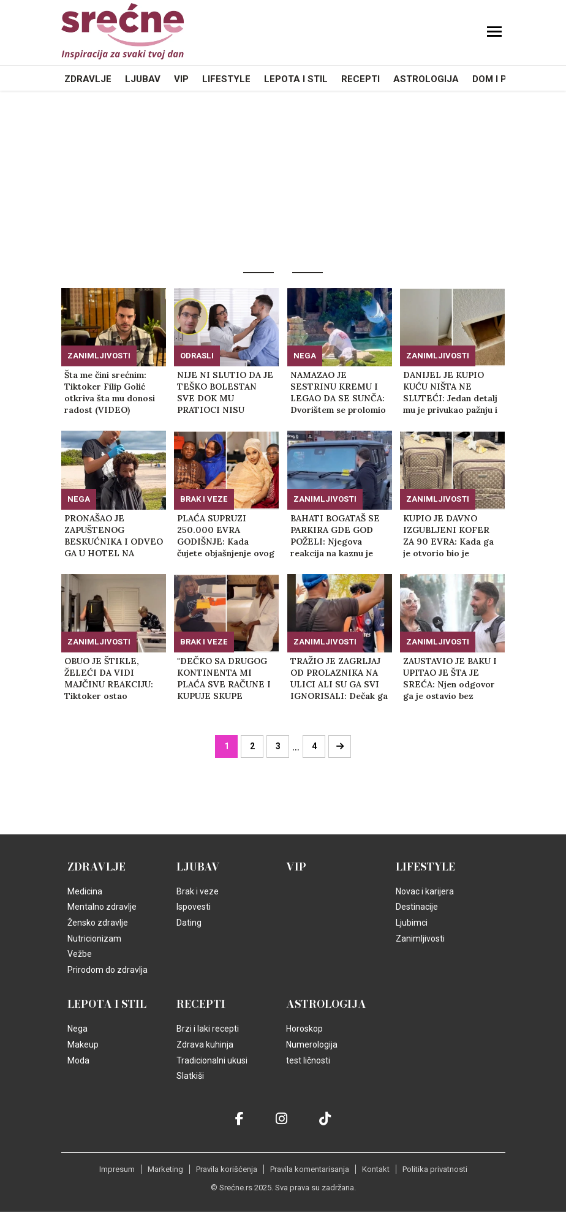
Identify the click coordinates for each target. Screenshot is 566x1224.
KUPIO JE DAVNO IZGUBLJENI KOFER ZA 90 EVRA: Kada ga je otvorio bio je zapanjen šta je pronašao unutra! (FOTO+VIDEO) (448, 536)
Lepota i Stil (296, 79)
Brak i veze (204, 499)
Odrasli (197, 355)
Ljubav (142, 79)
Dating (189, 922)
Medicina (84, 891)
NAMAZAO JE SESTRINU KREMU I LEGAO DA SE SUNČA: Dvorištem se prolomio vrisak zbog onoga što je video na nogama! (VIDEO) (338, 392)
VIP (181, 79)
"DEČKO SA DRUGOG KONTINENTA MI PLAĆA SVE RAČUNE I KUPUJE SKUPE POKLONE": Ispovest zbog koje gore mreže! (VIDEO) (224, 678)
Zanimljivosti (98, 355)
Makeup (83, 1044)
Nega (304, 355)
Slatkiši (190, 1076)
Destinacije (417, 907)
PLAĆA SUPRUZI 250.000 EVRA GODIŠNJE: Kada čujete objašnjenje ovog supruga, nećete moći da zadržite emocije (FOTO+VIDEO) (225, 536)
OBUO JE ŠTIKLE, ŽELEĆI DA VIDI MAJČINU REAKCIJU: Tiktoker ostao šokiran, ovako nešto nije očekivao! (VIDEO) (111, 678)
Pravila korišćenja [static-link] (226, 1169)
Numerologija (312, 1044)
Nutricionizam (94, 938)
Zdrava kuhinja (204, 1044)
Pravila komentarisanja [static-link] (309, 1169)
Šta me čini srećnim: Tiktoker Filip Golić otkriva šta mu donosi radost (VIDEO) (109, 392)
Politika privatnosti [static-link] (434, 1169)
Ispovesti (193, 907)
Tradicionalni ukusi (211, 1060)
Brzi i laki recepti (207, 1028)
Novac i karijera (425, 891)
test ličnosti (308, 1060)
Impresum (117, 1169)
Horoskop (304, 1028)
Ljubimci (412, 922)
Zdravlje (87, 79)
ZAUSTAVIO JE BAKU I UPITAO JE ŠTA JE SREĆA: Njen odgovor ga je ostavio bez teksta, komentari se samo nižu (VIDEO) (450, 678)
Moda (78, 1060)
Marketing (165, 1169)
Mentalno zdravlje (102, 907)
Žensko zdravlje (97, 922)
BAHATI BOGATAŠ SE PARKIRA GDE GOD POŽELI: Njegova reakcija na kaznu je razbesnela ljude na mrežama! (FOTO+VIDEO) (335, 536)
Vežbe (79, 954)
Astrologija (426, 79)
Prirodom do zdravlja (107, 970)
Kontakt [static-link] (376, 1169)
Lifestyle (226, 79)
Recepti (360, 79)
